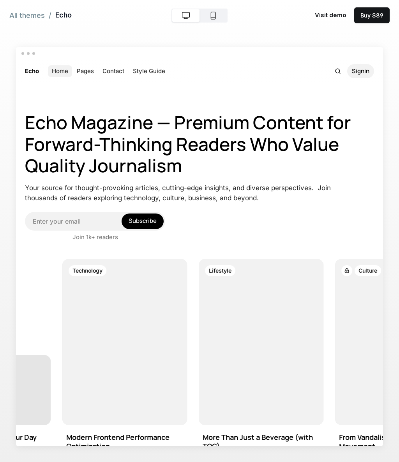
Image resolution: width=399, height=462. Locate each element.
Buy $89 (371, 15)
